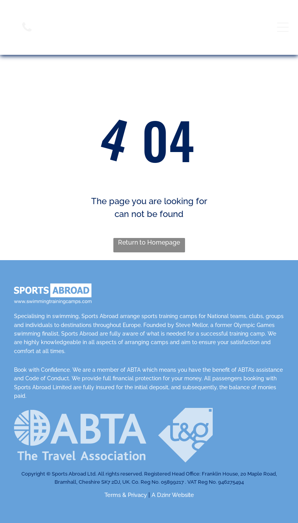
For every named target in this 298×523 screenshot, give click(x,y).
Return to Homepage (149, 242)
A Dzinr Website (173, 495)
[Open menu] (283, 27)
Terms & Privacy (125, 495)
